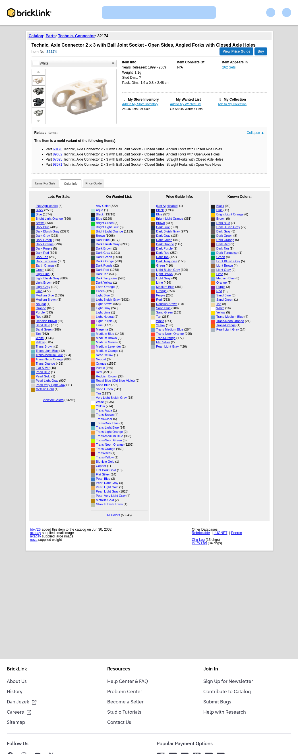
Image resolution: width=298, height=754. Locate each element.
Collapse (255, 133)
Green (40, 269)
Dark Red (42, 252)
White (40, 338)
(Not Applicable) (47, 205)
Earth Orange (45, 265)
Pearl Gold (43, 376)
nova (34, 540)
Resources (118, 669)
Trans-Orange (45, 363)
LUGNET (220, 533)
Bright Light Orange (49, 218)
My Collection (235, 99)
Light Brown (44, 282)
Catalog (36, 36)
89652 (57, 154)
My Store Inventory (143, 99)
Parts (50, 36)
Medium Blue (45, 295)
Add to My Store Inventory (140, 104)
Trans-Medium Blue (49, 355)
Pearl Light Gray (47, 380)
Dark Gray (43, 235)
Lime (39, 291)
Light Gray (43, 286)
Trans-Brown (45, 346)
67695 (57, 159)
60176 (57, 149)
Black (40, 210)
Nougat (41, 304)
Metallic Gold (45, 389)
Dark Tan (42, 257)
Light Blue (43, 274)
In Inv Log (199, 543)
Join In (210, 669)
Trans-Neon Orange (49, 359)
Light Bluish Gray (48, 278)
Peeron (236, 533)
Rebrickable (201, 533)
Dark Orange (45, 244)
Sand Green (44, 329)
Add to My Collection (232, 104)
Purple (40, 312)
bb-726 (35, 529)
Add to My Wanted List (185, 104)
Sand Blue (43, 325)
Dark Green (44, 240)
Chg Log (198, 540)
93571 (57, 165)
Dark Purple (44, 248)
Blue (39, 214)
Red (39, 316)
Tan (38, 333)
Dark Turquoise (46, 261)
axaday (35, 533)
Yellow (40, 342)
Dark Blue (42, 227)
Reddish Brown (46, 321)
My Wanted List (188, 99)
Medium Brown (46, 299)
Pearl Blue (43, 372)
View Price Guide (236, 51)
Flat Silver (43, 367)
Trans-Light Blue (47, 350)
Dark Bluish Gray (47, 231)
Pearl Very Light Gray (51, 385)
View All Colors (53, 400)
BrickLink (17, 669)
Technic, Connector (76, 36)
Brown (40, 223)
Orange (41, 308)
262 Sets (228, 67)
